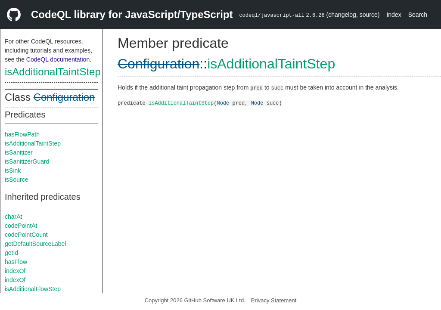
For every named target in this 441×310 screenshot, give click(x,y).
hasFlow (16, 261)
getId (11, 252)
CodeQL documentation (58, 59)
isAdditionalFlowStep (33, 288)
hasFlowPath (22, 134)
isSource (16, 179)
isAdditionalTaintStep (53, 72)
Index (393, 14)
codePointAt (21, 225)
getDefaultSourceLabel (35, 243)
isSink (13, 170)
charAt (13, 216)
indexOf (15, 270)
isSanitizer (19, 152)
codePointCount (26, 234)
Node (223, 102)
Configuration (64, 97)
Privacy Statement (274, 300)
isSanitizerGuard (27, 161)
